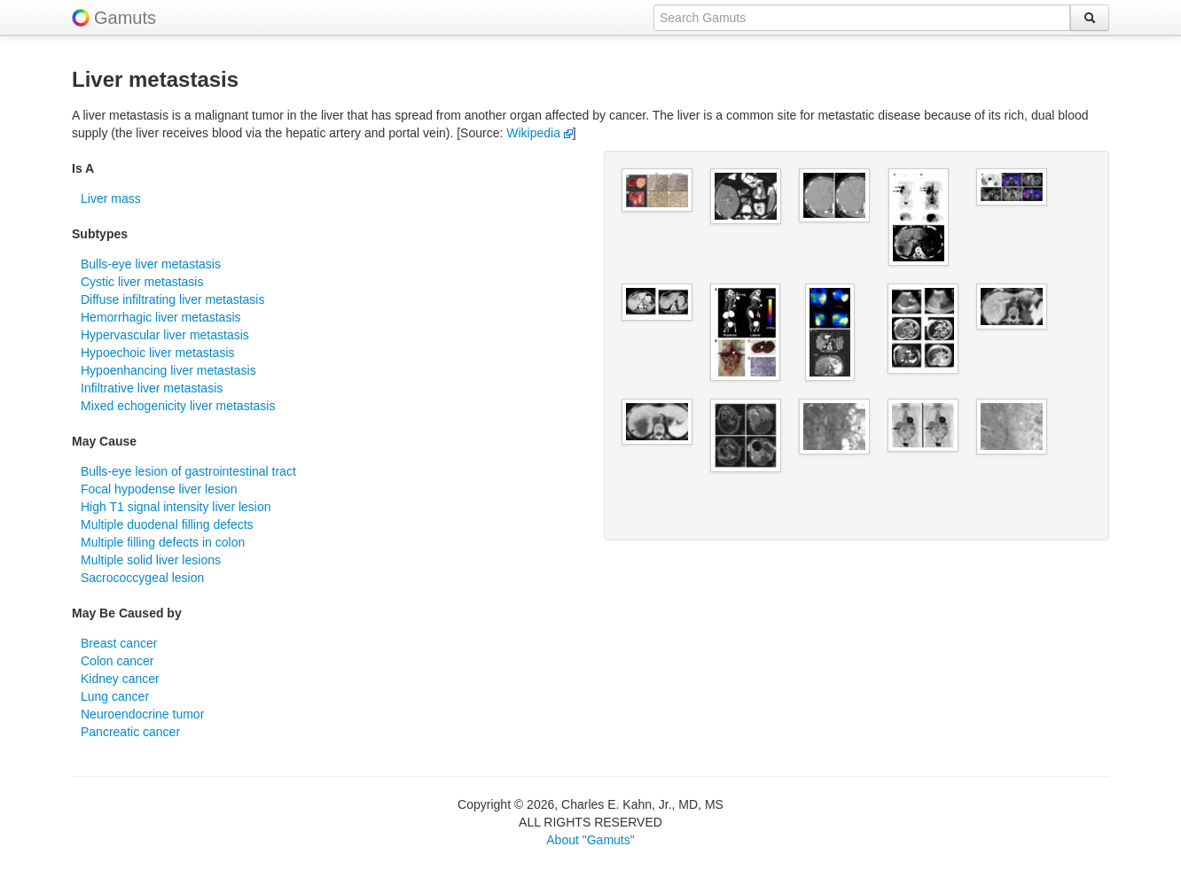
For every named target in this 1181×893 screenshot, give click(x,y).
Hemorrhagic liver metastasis (161, 317)
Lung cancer (115, 696)
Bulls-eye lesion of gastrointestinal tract (188, 471)
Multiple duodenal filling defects (167, 524)
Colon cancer (117, 661)
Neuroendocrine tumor (142, 714)
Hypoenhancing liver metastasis (168, 370)
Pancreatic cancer (130, 732)
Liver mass (111, 198)
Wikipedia (539, 133)
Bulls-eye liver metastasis (151, 264)
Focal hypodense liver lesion (159, 489)
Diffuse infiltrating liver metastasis (172, 299)
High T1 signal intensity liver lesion (176, 507)
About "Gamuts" (590, 840)
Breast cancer (119, 643)
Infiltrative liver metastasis (152, 388)
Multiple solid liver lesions (151, 560)
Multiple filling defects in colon (163, 542)
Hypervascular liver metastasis (165, 335)
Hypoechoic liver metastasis (158, 353)
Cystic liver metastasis (142, 282)
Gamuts (125, 17)
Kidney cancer (120, 679)
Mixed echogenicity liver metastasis (178, 406)
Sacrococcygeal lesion (142, 578)
